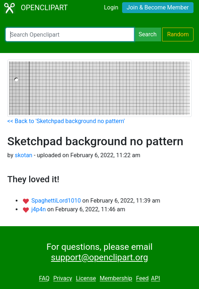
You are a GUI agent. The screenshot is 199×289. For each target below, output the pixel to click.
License (86, 278)
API (155, 278)
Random (178, 34)
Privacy (62, 278)
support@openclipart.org (99, 257)
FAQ (44, 278)
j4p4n (39, 209)
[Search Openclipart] (69, 34)
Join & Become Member (158, 7)
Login (111, 7)
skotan (23, 155)
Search (147, 34)
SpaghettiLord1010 (56, 200)
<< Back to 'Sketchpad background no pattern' (66, 121)
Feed (142, 278)
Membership (116, 278)
